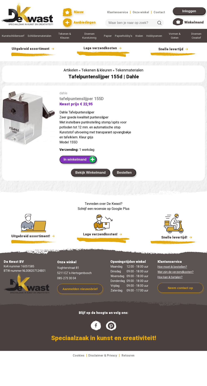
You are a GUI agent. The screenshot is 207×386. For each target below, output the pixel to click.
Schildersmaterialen (39, 36)
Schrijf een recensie (92, 208)
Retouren (128, 355)
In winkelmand (80, 159)
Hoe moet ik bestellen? (172, 267)
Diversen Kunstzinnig (89, 36)
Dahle (132, 76)
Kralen (139, 36)
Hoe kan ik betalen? (170, 277)
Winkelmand (194, 22)
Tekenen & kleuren (96, 70)
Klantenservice (117, 12)
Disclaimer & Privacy (102, 355)
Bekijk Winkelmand (90, 172)
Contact (159, 12)
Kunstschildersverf (13, 36)
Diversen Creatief (196, 36)
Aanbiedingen (79, 22)
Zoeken (159, 23)
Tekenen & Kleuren (64, 36)
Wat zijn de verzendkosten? (175, 272)
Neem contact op (180, 288)
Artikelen (71, 70)
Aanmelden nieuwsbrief (80, 289)
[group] (28, 119)
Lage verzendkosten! (103, 235)
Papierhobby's (123, 36)
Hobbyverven (154, 36)
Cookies (78, 355)
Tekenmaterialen (129, 70)
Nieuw (73, 12)
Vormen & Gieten (175, 36)
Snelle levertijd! (173, 237)
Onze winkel (141, 12)
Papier (108, 36)
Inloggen (189, 11)
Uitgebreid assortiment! (33, 236)
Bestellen (124, 172)
